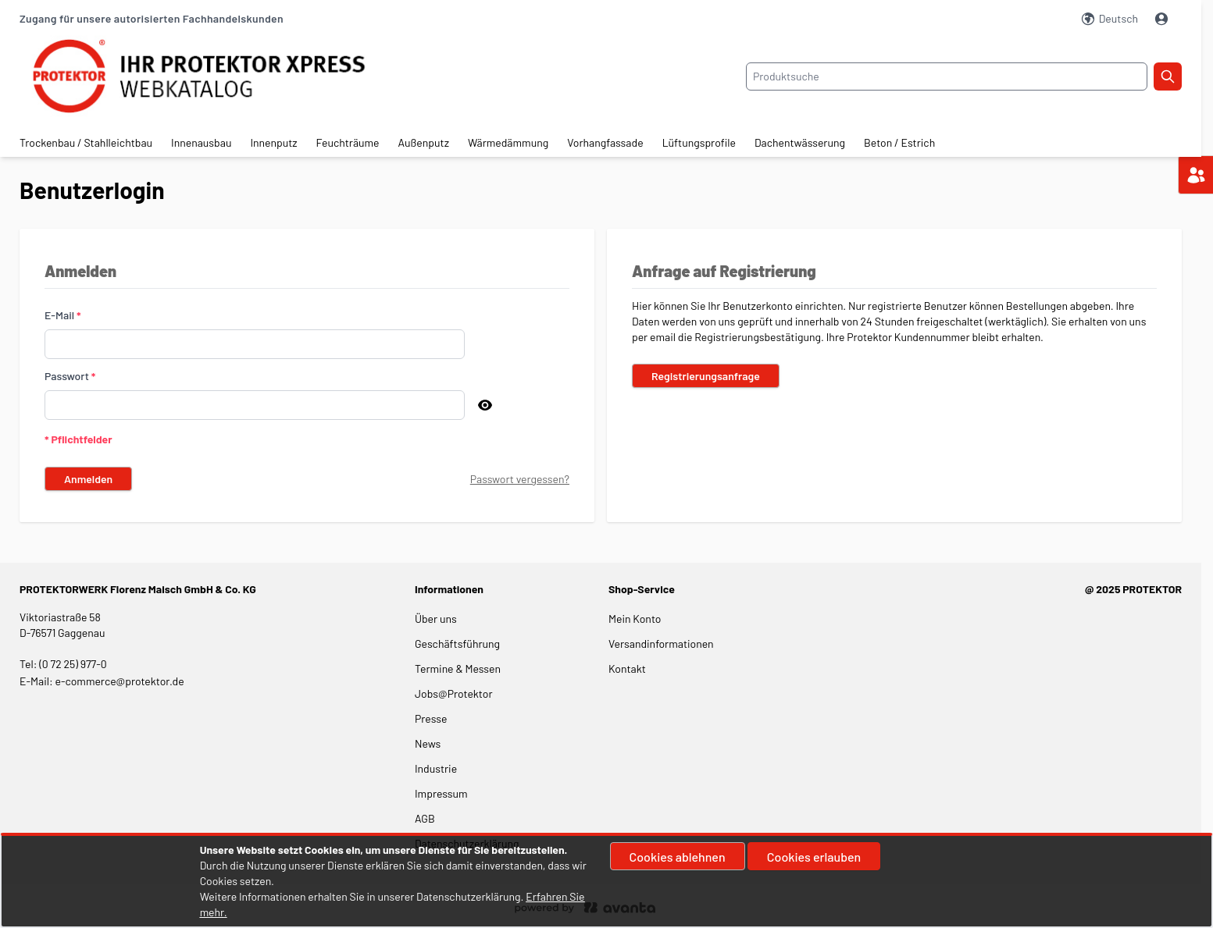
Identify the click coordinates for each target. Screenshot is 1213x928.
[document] (606, 881)
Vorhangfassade (605, 142)
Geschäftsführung (457, 643)
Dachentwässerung (800, 142)
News (428, 743)
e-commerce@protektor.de (119, 681)
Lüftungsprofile (699, 142)
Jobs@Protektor (454, 693)
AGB (425, 818)
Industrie (436, 768)
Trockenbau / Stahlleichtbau (86, 142)
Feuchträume (348, 142)
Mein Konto (634, 618)
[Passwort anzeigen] (485, 405)
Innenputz (273, 142)
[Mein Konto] (1163, 19)
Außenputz (423, 142)
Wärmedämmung (508, 142)
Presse (431, 718)
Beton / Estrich (899, 142)
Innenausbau (201, 142)
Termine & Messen (458, 668)
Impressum (441, 793)
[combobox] (946, 76)
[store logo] (213, 76)
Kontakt (627, 668)
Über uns (437, 618)
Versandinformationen (661, 643)
